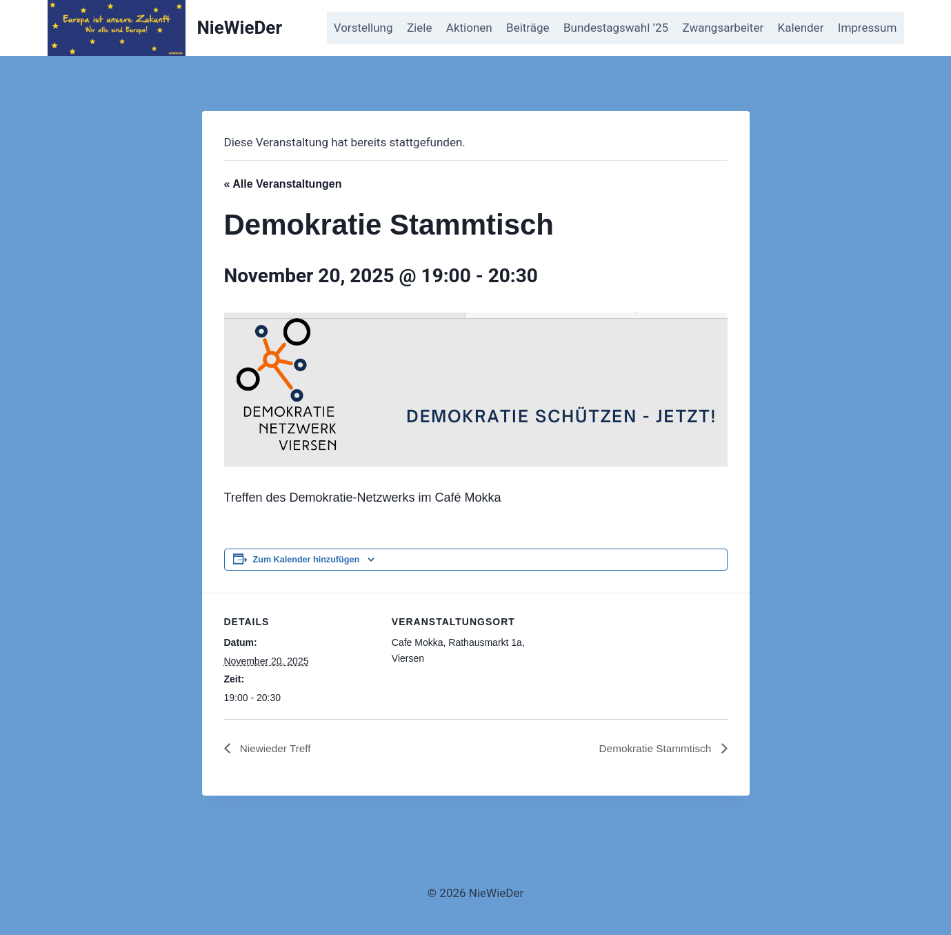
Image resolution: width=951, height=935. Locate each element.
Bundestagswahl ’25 (615, 28)
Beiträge (528, 28)
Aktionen (469, 28)
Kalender (801, 28)
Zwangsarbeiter (722, 28)
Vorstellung (363, 28)
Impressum (867, 28)
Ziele (419, 28)
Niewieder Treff (275, 748)
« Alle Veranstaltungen (283, 184)
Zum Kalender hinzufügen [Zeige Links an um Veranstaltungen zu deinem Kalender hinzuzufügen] (306, 559)
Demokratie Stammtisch (654, 748)
